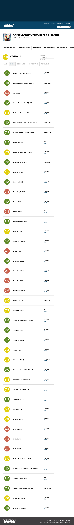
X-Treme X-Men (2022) (20, 508)
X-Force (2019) (17, 429)
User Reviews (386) (24, 47)
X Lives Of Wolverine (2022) (21, 389)
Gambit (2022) (17, 201)
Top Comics (47, 23)
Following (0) (62, 47)
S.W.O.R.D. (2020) (18, 310)
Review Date (45, 64)
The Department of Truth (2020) (23, 320)
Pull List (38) (37, 47)
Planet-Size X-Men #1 (19, 300)
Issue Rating (33, 64)
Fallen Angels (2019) (19, 191)
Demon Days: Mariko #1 (20, 162)
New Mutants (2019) (19, 290)
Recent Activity (9, 47)
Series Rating (21, 64)
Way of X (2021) (17, 350)
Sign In (68, 23)
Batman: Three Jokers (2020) (22, 73)
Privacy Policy (66, 520)
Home (49, 520)
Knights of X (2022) (19, 261)
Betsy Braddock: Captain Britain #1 (23, 83)
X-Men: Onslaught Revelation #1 (23, 488)
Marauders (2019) (18, 270)
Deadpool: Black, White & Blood (22, 152)
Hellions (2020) (17, 211)
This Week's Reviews (37, 23)
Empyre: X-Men (18, 172)
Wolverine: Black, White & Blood (23, 369)
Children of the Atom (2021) (21, 112)
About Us (56, 520)
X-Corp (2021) (17, 409)
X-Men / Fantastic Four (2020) (22, 458)
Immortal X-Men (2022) (20, 221)
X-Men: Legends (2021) (20, 478)
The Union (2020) (18, 340)
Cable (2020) (17, 93)
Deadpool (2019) (18, 142)
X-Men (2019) (17, 438)
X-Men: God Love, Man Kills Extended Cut (25, 468)
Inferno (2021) (17, 231)
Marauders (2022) (18, 280)
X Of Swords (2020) (19, 399)
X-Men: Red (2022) (19, 498)
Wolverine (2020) (18, 359)
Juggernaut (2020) (19, 241)
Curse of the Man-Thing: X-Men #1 (23, 132)
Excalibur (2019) (18, 181)
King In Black (17, 251)
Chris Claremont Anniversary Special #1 (25, 122)
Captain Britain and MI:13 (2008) (22, 102)
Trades (54, 23)
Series (12, 64)
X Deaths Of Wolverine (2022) (22, 379)
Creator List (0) (49, 47)
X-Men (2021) (17, 448)
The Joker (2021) (18, 330)
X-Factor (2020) (18, 419)
